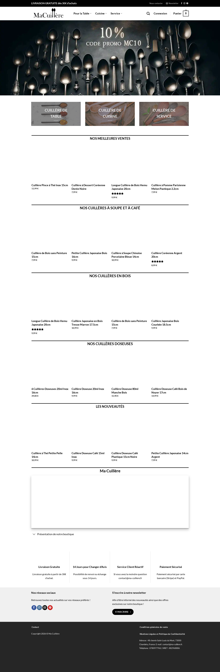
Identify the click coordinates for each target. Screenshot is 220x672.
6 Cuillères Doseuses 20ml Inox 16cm (50, 390)
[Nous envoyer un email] (44, 607)
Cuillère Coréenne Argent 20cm (166, 254)
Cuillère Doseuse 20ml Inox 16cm (88, 390)
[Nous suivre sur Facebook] (181, 3)
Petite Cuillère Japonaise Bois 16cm (89, 254)
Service (116, 13)
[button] (172, 3)
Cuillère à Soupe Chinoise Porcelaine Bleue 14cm (127, 254)
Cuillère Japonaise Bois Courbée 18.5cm (165, 322)
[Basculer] (34, 534)
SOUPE (116, 208)
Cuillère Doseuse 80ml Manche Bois (125, 390)
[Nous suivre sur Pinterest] (187, 3)
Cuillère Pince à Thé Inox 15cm (50, 185)
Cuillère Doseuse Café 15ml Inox (88, 454)
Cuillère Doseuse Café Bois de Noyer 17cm (169, 390)
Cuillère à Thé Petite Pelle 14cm (47, 454)
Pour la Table (82, 13)
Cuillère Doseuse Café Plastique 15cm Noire (125, 454)
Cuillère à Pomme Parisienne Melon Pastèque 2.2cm (168, 186)
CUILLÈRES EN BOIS (114, 276)
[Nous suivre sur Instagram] (184, 3)
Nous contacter (156, 3)
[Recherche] (148, 13)
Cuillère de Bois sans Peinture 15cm (49, 254)
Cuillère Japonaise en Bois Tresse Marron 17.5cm (87, 322)
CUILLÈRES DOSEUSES (114, 343)
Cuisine (101, 13)
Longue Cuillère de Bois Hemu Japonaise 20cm (129, 186)
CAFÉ (135, 208)
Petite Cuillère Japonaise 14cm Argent (169, 454)
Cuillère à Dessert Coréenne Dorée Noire (88, 186)
